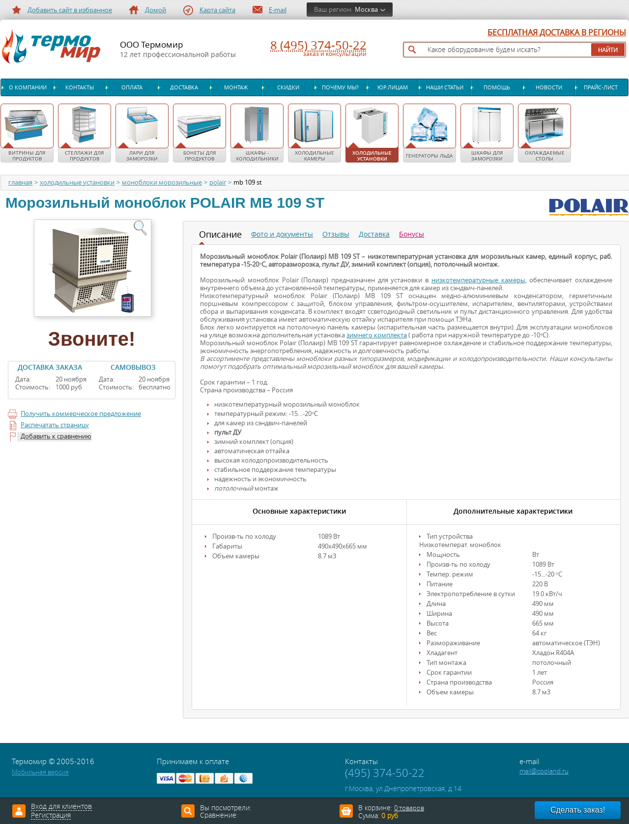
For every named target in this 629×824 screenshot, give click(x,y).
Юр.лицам (392, 87)
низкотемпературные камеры (478, 280)
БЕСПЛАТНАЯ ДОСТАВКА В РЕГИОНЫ (556, 32)
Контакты (79, 87)
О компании (28, 87)
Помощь (497, 87)
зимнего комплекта (376, 335)
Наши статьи (444, 87)
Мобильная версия (40, 772)
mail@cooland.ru (544, 771)
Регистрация (51, 816)
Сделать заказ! (577, 810)
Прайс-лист (601, 87)
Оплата (132, 87)
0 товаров (409, 808)
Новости (549, 87)
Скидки (288, 87)
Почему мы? (340, 87)
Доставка (184, 87)
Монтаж (236, 87)
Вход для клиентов (61, 807)
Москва (366, 9)
